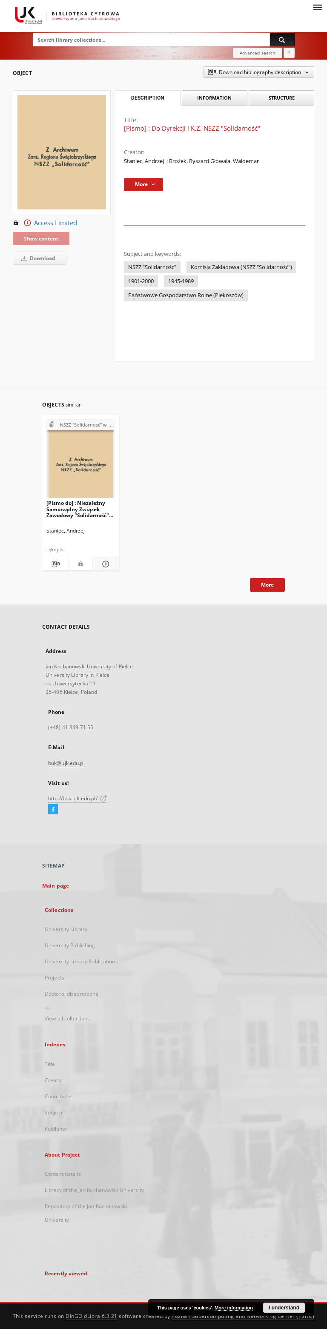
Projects (54, 977)
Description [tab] (147, 98)
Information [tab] (214, 98)
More (267, 584)
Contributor (58, 1096)
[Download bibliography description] (55, 564)
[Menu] (317, 7)
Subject (54, 1112)
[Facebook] (53, 809)
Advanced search (257, 53)
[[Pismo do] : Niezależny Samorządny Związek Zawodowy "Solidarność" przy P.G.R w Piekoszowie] (80, 461)
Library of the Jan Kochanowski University (94, 1190)
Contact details (63, 1173)
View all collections (67, 1018)
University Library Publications (81, 961)
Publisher (56, 1128)
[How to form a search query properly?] (289, 53)
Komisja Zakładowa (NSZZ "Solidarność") (241, 267)
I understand (284, 1308)
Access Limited (45, 223)
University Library (66, 929)
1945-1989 (181, 281)
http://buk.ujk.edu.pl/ (77, 798)
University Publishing (70, 945)
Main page (55, 885)
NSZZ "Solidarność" (152, 267)
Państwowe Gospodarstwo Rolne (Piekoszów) (186, 295)
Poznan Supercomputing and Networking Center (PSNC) (243, 1316)
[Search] (282, 39)
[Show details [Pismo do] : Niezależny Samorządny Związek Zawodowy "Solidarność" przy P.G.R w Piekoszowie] (105, 564)
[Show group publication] (80, 425)
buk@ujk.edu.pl (66, 763)
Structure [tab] (282, 98)
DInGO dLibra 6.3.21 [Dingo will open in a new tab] (92, 1316)
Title (50, 1064)
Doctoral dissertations (71, 993)
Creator (54, 1080)
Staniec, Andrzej (144, 161)
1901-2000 (141, 281)
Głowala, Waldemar (234, 161)
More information (234, 1307)
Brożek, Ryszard (189, 161)
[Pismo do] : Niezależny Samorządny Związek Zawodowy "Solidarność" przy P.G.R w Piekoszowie (78, 508)
